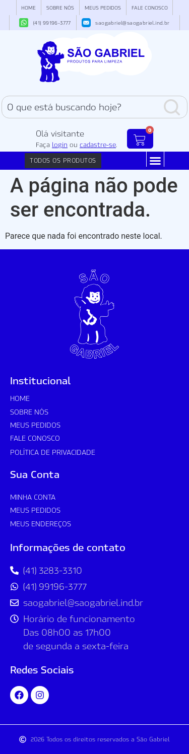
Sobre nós (60, 8)
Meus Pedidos (103, 8)
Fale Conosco (150, 8)
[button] (155, 161)
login (60, 145)
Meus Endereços (40, 523)
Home (28, 8)
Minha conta (32, 497)
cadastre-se (98, 145)
